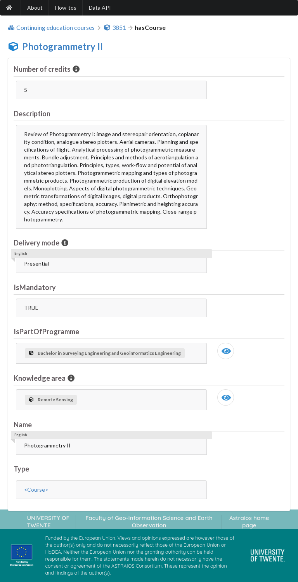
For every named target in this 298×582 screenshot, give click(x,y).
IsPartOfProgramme (46, 331)
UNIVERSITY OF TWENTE (48, 521)
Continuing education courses (51, 27)
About (35, 7)
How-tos (65, 7)
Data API (100, 7)
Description (32, 113)
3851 (115, 27)
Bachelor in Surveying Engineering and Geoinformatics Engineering (105, 353)
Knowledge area (40, 378)
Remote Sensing (51, 399)
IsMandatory (35, 287)
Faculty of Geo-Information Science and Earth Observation (149, 521)
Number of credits (43, 69)
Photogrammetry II (62, 46)
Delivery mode (37, 242)
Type (21, 469)
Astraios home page (249, 521)
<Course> (36, 489)
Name (23, 424)
